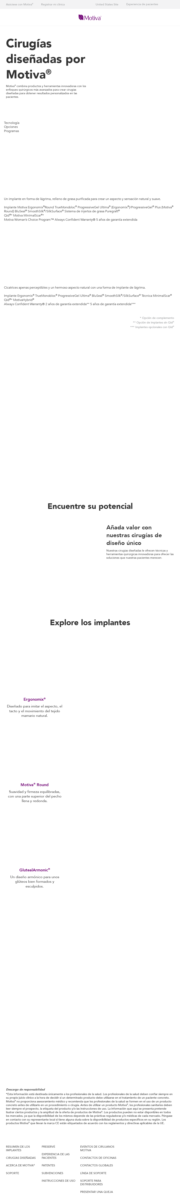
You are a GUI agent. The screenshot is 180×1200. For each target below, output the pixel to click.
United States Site (107, 4)
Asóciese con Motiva (19, 4)
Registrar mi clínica (53, 4)
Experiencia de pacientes (142, 4)
